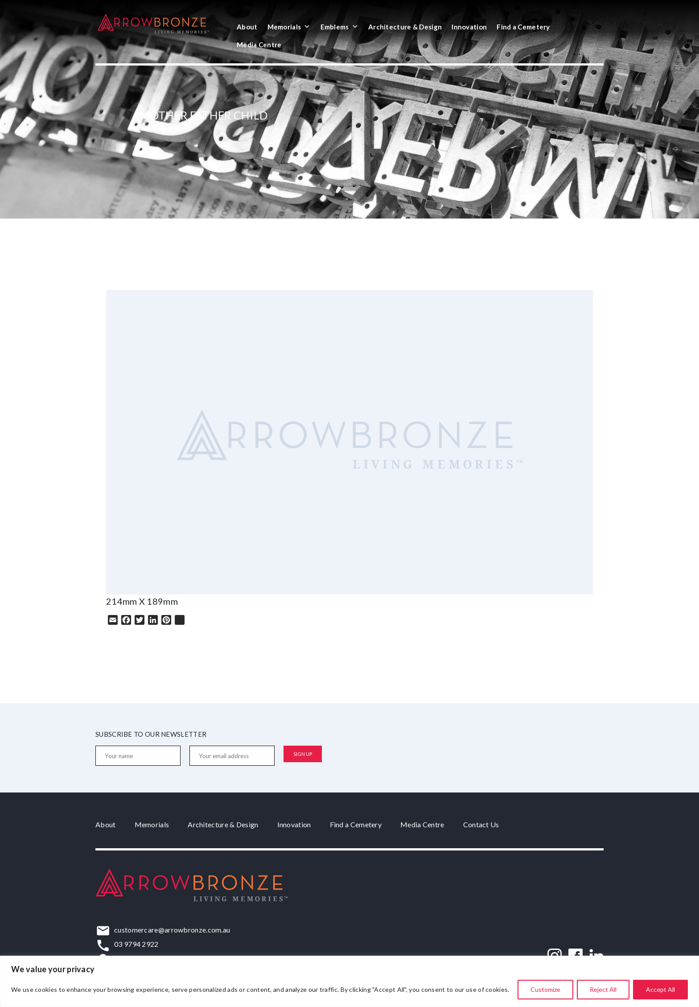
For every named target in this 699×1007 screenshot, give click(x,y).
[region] (349, 981)
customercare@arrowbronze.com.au (172, 929)
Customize (545, 989)
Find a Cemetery (523, 27)
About (247, 27)
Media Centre (259, 45)
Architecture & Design (405, 27)
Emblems (339, 27)
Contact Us (481, 824)
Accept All (660, 989)
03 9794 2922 (136, 944)
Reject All (603, 989)
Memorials (289, 27)
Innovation (469, 27)
